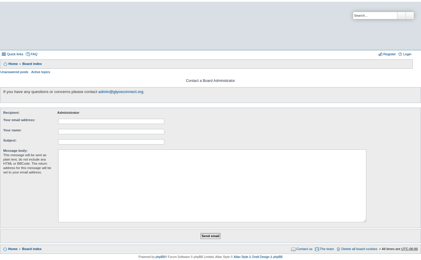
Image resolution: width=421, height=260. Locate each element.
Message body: (15, 150)
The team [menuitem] (327, 249)
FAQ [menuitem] (34, 54)
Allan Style (241, 257)
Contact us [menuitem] (304, 249)
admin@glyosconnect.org (120, 91)
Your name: (12, 130)
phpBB (160, 257)
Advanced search (410, 15)
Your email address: (19, 120)
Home (13, 64)
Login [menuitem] (407, 54)
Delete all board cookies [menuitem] (359, 249)
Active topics (40, 72)
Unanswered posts (14, 72)
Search (401, 15)
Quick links (15, 54)
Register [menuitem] (389, 54)
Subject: (10, 140)
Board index (32, 64)
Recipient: (11, 112)
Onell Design (261, 257)
